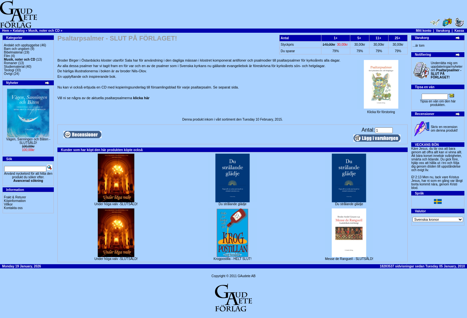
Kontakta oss (13, 208)
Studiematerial (14, 66)
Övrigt (8, 74)
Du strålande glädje (232, 204)
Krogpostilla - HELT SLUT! (233, 259)
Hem (5, 30)
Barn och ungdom (17, 49)
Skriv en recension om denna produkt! (444, 128)
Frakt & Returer (15, 197)
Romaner (10, 63)
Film (7, 56)
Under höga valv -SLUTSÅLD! (116, 204)
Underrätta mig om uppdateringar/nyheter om (446, 70)
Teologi (9, 70)
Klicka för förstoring (381, 110)
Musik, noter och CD (44, 30)
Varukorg (443, 30)
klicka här (141, 98)
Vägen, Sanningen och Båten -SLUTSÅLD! (28, 141)
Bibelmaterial (13, 52)
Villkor (8, 204)
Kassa (459, 30)
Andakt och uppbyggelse (22, 45)
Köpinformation (15, 201)
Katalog (19, 30)
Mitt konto (423, 30)
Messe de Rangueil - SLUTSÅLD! (349, 259)
